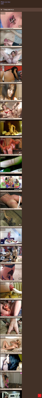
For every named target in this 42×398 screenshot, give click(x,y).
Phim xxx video (13, 378)
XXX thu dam (3, 392)
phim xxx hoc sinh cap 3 (9, 371)
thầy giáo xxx (16, 373)
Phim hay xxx (6, 385)
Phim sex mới (7, 386)
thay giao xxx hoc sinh (26, 373)
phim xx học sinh (20, 370)
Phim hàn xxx (7, 396)
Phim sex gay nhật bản (24, 385)
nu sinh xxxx (20, 369)
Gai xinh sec (36, 389)
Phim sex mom (11, 378)
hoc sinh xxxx (32, 369)
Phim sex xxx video (30, 395)
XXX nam (25, 379)
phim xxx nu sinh (26, 371)
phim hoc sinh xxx (28, 369)
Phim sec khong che (17, 379)
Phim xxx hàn (27, 393)
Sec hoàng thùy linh (8, 388)
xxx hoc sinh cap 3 (25, 374)
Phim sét (10, 384)
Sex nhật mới (30, 387)
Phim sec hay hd (19, 387)
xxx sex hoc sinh (18, 376)
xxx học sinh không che (9, 375)
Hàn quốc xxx (27, 394)
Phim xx (29, 381)
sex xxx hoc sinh (29, 372)
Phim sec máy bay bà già (19, 388)
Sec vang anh (16, 389)
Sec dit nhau (31, 378)
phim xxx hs (18, 371)
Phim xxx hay (11, 387)
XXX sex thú (20, 378)
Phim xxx (25, 381)
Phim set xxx (19, 386)
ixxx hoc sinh (6, 369)
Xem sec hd (7, 387)
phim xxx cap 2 (28, 370)
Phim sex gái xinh (27, 386)
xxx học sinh (8, 374)
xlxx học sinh (35, 373)
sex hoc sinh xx (12, 372)
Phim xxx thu (34, 378)
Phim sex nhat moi (28, 383)
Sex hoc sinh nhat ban (20, 387)
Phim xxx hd (28, 388)
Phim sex (17, 378)
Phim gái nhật (35, 386)
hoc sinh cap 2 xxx (8, 369)
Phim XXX (19, 381)
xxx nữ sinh (11, 376)
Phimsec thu (19, 390)
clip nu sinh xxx (21, 368)
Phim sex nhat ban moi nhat (16, 383)
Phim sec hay (12, 390)
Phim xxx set (35, 381)
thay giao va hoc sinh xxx (6, 373)
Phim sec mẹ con (32, 380)
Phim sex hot (26, 390)
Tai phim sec (23, 392)
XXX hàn (13, 386)
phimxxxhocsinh (4, 372)
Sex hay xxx (32, 390)
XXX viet (8, 395)
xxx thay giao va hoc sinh (29, 376)
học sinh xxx (25, 369)
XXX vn (22, 389)
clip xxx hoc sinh (30, 368)
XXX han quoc (34, 384)
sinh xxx (36, 372)
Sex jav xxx (19, 394)
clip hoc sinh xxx (13, 368)
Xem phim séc (4, 384)
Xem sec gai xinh (25, 384)
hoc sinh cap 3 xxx (17, 369)
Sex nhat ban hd (14, 385)
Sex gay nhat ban (8, 389)
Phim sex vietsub (9, 391)
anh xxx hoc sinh (4, 368)
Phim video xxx (23, 378)
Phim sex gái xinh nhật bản (13, 380)
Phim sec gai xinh (4, 390)
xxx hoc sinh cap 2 (16, 374)
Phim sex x (36, 392)
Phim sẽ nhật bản (23, 380)
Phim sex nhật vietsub (6, 382)
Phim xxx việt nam (17, 384)
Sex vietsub (13, 395)
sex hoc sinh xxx (21, 372)
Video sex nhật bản (5, 383)
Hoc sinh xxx (3, 393)
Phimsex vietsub (20, 395)
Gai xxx (32, 385)
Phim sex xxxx (4, 387)
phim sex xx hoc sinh (10, 370)
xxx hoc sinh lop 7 (20, 375)
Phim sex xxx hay (28, 389)
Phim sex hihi (33, 382)
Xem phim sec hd (31, 379)
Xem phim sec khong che (10, 381)
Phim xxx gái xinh (4, 378)
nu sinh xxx (13, 369)
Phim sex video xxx (15, 396)
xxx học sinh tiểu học (30, 375)
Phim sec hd (26, 378)
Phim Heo (36, 383)
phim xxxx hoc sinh (35, 371)
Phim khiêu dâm (16, 392)
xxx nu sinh (5, 376)
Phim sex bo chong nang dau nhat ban (20, 382)
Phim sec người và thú (29, 387)
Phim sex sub (9, 379)
